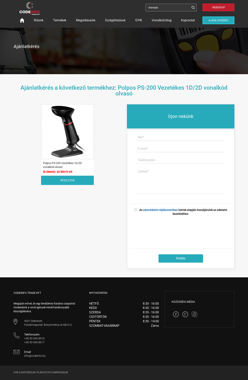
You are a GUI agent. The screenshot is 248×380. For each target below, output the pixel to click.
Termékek (59, 20)
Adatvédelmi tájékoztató (36, 372)
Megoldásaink (85, 20)
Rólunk (38, 20)
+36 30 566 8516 (34, 338)
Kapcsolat (188, 20)
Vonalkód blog (161, 20)
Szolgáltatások (115, 20)
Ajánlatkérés (218, 20)
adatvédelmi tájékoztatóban (160, 209)
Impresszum (60, 372)
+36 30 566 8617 (34, 342)
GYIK (138, 20)
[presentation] (180, 229)
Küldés (180, 258)
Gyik (16, 372)
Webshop (218, 7)
